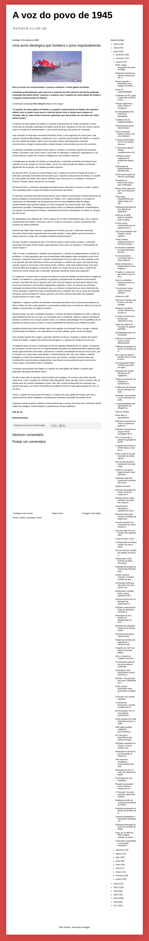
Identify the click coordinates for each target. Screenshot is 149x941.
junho (118, 861)
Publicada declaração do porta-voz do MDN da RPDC (125, 827)
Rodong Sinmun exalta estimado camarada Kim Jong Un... (124, 500)
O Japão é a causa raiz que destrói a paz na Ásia (125, 274)
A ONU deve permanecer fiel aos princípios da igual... (125, 389)
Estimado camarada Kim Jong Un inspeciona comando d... (125, 609)
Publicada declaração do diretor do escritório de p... (125, 349)
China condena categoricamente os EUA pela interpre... (124, 241)
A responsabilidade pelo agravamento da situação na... (125, 406)
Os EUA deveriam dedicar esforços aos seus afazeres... (125, 134)
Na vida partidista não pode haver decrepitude (124, 114)
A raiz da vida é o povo (124, 539)
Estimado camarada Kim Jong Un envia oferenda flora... (125, 340)
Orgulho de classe (122, 486)
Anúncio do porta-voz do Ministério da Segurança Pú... (125, 601)
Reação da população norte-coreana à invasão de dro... (124, 786)
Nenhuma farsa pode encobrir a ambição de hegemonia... (125, 516)
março (119, 872)
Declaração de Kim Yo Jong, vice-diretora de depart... (125, 772)
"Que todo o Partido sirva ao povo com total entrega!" (125, 302)
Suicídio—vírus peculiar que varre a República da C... (125, 680)
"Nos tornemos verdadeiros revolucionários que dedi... (124, 763)
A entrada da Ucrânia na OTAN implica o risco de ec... (125, 448)
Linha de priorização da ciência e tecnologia (125, 175)
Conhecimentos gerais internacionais (124, 127)
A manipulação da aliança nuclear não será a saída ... (126, 544)
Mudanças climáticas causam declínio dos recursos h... (125, 310)
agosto (119, 854)
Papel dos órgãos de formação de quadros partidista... (125, 326)
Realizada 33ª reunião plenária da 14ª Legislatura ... (124, 373)
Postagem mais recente (23, 513)
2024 (116, 51)
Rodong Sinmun (20, 418)
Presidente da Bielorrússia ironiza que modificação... (124, 182)
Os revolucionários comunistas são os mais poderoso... (124, 258)
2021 (116, 891)
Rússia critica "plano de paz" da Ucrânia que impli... (125, 190)
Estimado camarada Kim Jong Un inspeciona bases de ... (125, 423)
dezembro (120, 55)
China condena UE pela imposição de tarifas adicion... (125, 456)
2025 (116, 48)
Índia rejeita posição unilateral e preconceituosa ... (123, 729)
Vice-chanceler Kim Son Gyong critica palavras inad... (125, 533)
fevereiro (120, 875)
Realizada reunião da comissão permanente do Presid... (125, 802)
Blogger (87, 927)
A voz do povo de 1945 (62, 15)
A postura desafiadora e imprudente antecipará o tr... (125, 819)
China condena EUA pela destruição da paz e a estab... (125, 721)
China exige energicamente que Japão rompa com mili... (124, 200)
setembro (120, 850)
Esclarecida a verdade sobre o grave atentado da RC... (124, 593)
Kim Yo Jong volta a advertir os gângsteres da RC (125, 439)
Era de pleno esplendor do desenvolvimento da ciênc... (125, 250)
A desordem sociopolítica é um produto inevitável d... (125, 843)
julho (118, 857)
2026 (116, 44)
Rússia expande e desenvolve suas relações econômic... (125, 83)
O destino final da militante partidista (124, 121)
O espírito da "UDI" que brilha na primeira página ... (125, 650)
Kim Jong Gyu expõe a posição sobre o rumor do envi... (125, 357)
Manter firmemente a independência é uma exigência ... (125, 266)
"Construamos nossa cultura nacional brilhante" (124, 290)
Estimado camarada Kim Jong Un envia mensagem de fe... (125, 431)
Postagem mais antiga (91, 513)
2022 (116, 887)
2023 (116, 884)
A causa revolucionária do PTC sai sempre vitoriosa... (124, 142)
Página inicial (57, 513)
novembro (120, 58)
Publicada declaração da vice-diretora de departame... (125, 209)
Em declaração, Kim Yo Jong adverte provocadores (125, 713)
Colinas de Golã (122, 296)
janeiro (119, 879)
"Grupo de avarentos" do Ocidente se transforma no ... (125, 381)
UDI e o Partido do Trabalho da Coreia (124, 657)
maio (118, 865)
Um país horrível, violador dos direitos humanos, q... (126, 552)
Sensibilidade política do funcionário (125, 334)
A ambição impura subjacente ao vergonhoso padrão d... (124, 159)
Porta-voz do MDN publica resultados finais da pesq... (124, 217)
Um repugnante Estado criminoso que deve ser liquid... (124, 365)
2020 (116, 895)
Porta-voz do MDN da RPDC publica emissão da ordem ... (125, 835)
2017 (116, 906)
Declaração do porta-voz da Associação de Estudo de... (125, 753)
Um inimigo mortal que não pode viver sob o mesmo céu (125, 585)
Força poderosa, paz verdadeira (123, 779)
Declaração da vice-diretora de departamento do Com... (123, 619)
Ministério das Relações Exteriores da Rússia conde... (125, 628)
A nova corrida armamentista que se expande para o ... (125, 225)
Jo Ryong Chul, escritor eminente (125, 698)
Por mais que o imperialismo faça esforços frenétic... (124, 737)
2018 (116, 902)
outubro (119, 62)
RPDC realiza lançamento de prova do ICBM (125, 67)
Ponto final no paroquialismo (122, 416)
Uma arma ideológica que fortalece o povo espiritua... (126, 233)
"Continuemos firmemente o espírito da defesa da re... (125, 705)
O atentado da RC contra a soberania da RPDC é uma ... (125, 97)
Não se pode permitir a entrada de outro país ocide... (125, 464)
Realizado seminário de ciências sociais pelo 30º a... (125, 75)
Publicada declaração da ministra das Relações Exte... (125, 569)
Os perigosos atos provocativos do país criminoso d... (125, 672)
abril (118, 868)
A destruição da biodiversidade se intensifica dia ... (123, 168)
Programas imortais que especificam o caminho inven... (125, 642)
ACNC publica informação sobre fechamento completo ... (125, 689)
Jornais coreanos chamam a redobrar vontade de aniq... (124, 577)
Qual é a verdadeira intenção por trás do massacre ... (124, 282)
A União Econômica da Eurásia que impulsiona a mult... (124, 318)
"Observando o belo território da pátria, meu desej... (124, 561)
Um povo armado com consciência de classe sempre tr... (125, 524)
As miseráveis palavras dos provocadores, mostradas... (124, 664)
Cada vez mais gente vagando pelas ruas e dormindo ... (125, 472)
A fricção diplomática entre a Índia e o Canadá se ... (123, 106)
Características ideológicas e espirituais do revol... (125, 508)
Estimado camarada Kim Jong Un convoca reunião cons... (125, 745)
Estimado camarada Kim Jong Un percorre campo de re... (125, 492)
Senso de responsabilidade (123, 91)
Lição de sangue (122, 412)
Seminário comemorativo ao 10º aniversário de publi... (125, 397)
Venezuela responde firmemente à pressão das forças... (125, 480)
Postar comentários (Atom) (31, 518)
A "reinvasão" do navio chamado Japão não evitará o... (125, 794)
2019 (116, 898)
